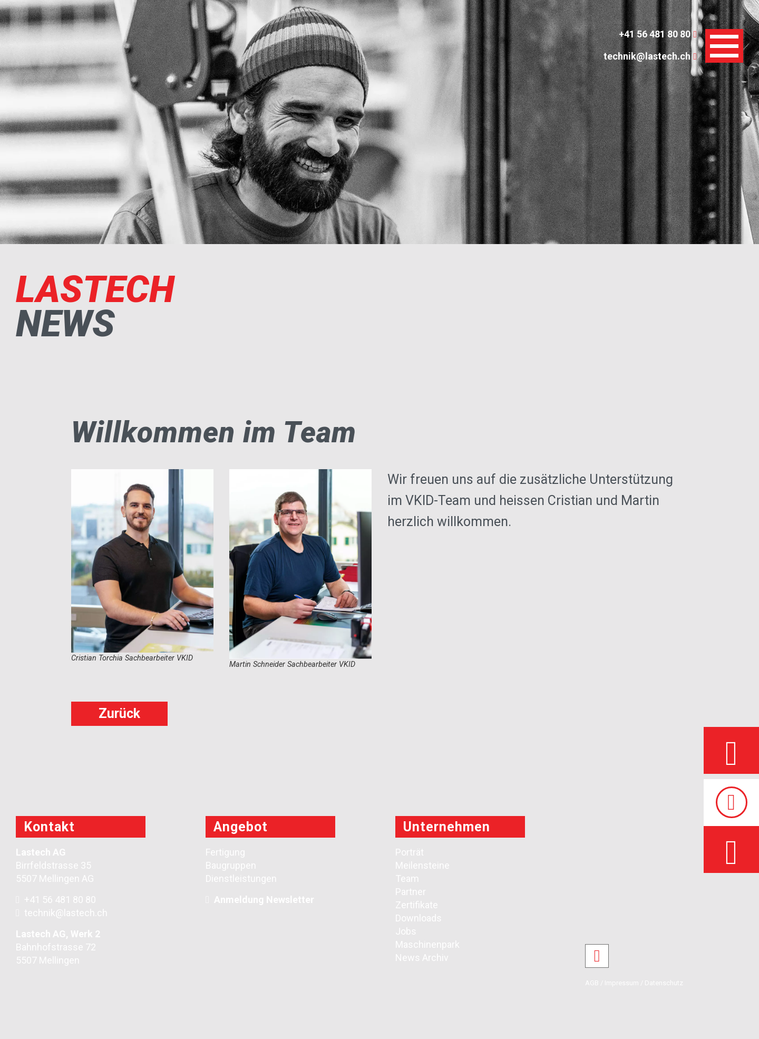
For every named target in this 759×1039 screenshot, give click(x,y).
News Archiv (422, 957)
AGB (592, 983)
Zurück (119, 713)
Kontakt (49, 826)
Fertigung (225, 852)
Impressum (622, 983)
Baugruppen (231, 865)
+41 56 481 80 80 (56, 899)
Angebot (240, 826)
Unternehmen (446, 826)
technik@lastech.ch (62, 912)
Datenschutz (664, 983)
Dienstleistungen (241, 878)
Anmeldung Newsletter (264, 899)
